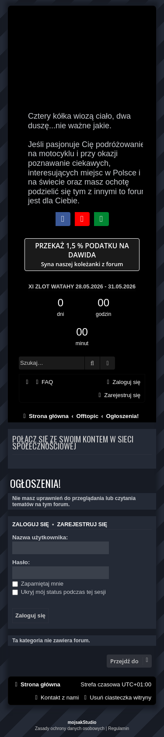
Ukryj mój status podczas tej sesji (59, 592)
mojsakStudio (82, 722)
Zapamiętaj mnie (37, 583)
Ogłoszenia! (35, 483)
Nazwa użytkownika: (40, 537)
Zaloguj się (30, 524)
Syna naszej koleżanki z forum (82, 254)
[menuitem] (43, 382)
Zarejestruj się (82, 524)
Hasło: (21, 562)
